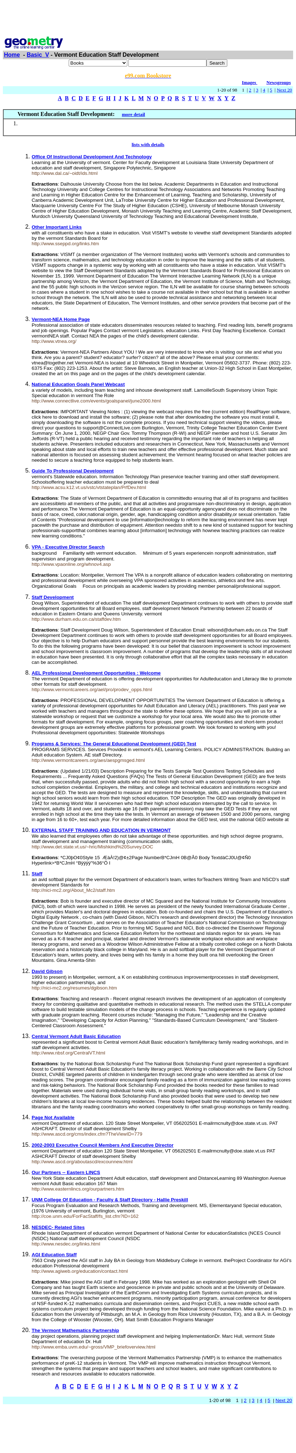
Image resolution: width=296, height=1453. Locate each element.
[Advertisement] (148, 19)
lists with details (148, 144)
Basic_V (38, 55)
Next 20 (284, 90)
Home (12, 55)
